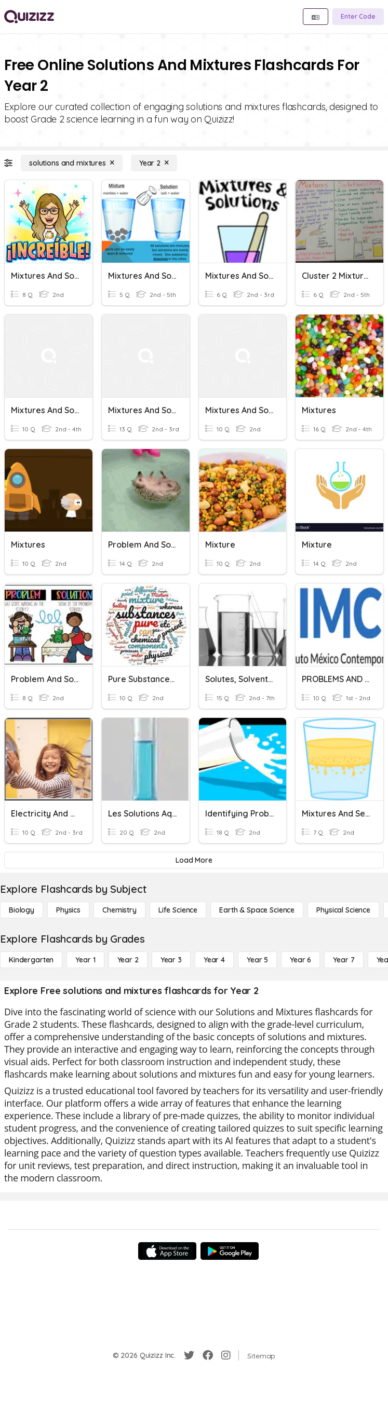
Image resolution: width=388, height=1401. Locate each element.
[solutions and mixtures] (72, 163)
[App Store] (167, 1251)
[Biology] (21, 910)
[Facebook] (208, 1355)
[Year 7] (343, 959)
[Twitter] (189, 1355)
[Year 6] (300, 959)
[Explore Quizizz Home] (29, 16)
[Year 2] (154, 163)
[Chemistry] (119, 910)
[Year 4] (214, 959)
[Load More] (194, 860)
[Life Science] (178, 910)
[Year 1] (85, 959)
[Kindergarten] (31, 959)
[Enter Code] (358, 16)
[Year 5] (257, 959)
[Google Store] (229, 1251)
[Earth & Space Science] (256, 910)
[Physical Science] (343, 910)
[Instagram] (226, 1355)
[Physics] (68, 910)
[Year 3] (171, 959)
